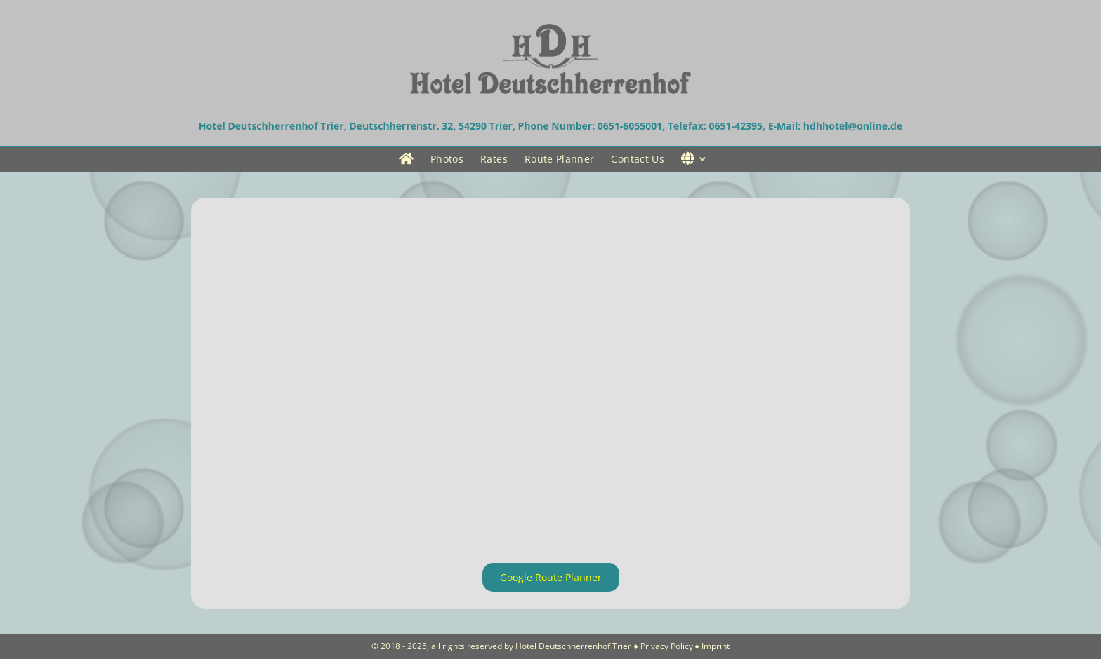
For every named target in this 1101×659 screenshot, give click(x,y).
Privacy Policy (666, 646)
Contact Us (637, 158)
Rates (494, 158)
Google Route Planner (551, 577)
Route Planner (560, 158)
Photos (446, 158)
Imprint (715, 646)
